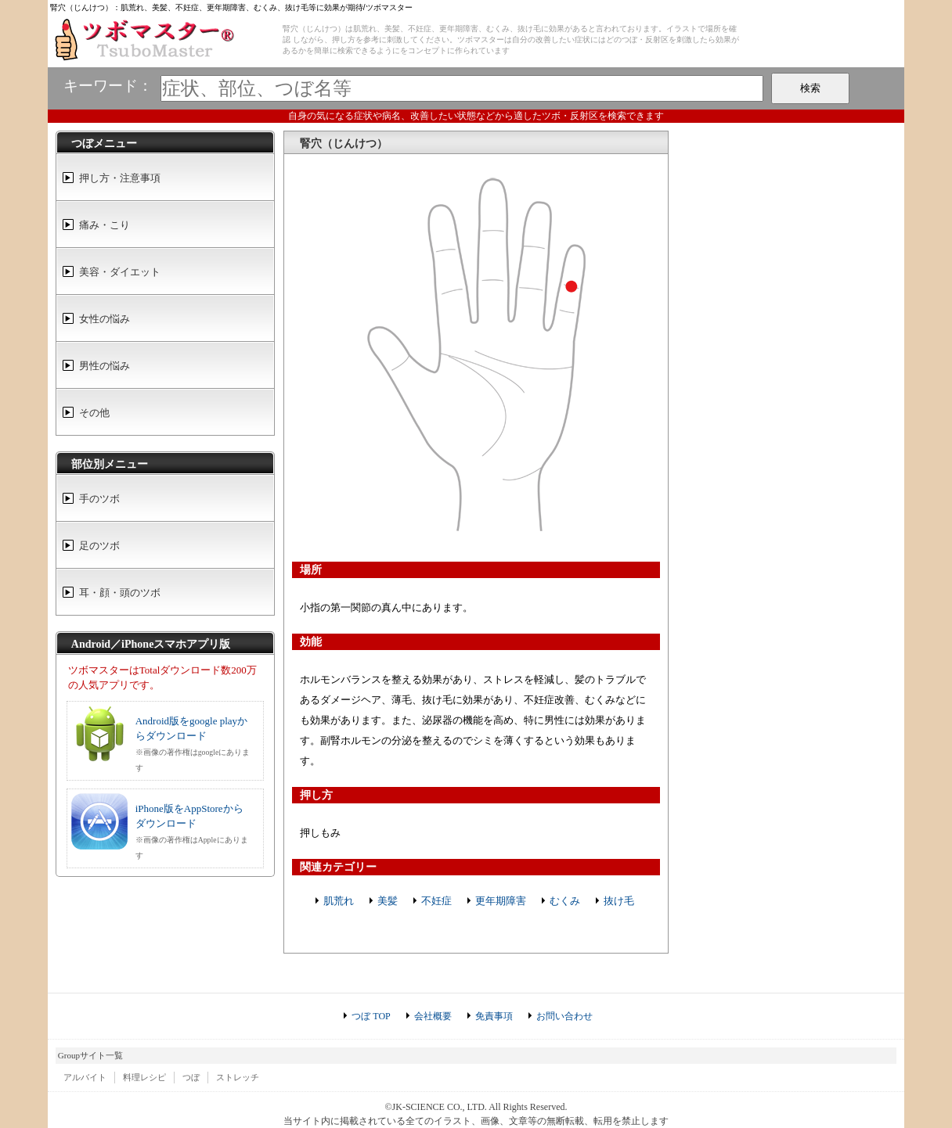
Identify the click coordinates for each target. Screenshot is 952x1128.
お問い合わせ (564, 1016)
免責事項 (494, 1016)
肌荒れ (338, 901)
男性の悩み (104, 366)
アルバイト (84, 1077)
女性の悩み (104, 319)
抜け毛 (619, 901)
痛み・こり (104, 225)
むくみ (565, 901)
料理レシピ (144, 1077)
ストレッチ (237, 1077)
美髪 (387, 901)
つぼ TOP (371, 1016)
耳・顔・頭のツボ (119, 592)
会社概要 (433, 1016)
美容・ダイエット (119, 272)
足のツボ (99, 545)
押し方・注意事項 (119, 178)
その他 (94, 413)
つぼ (191, 1077)
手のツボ (99, 499)
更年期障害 (500, 901)
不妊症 (436, 901)
